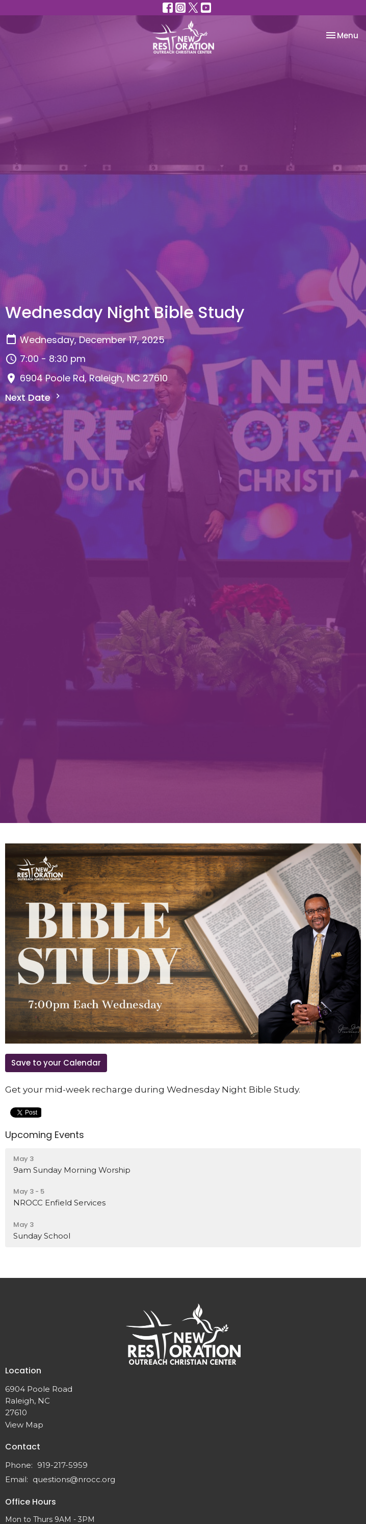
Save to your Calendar (56, 1062)
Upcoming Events (44, 1134)
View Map (24, 1425)
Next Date (34, 397)
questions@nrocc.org (74, 1479)
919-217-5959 (62, 1465)
